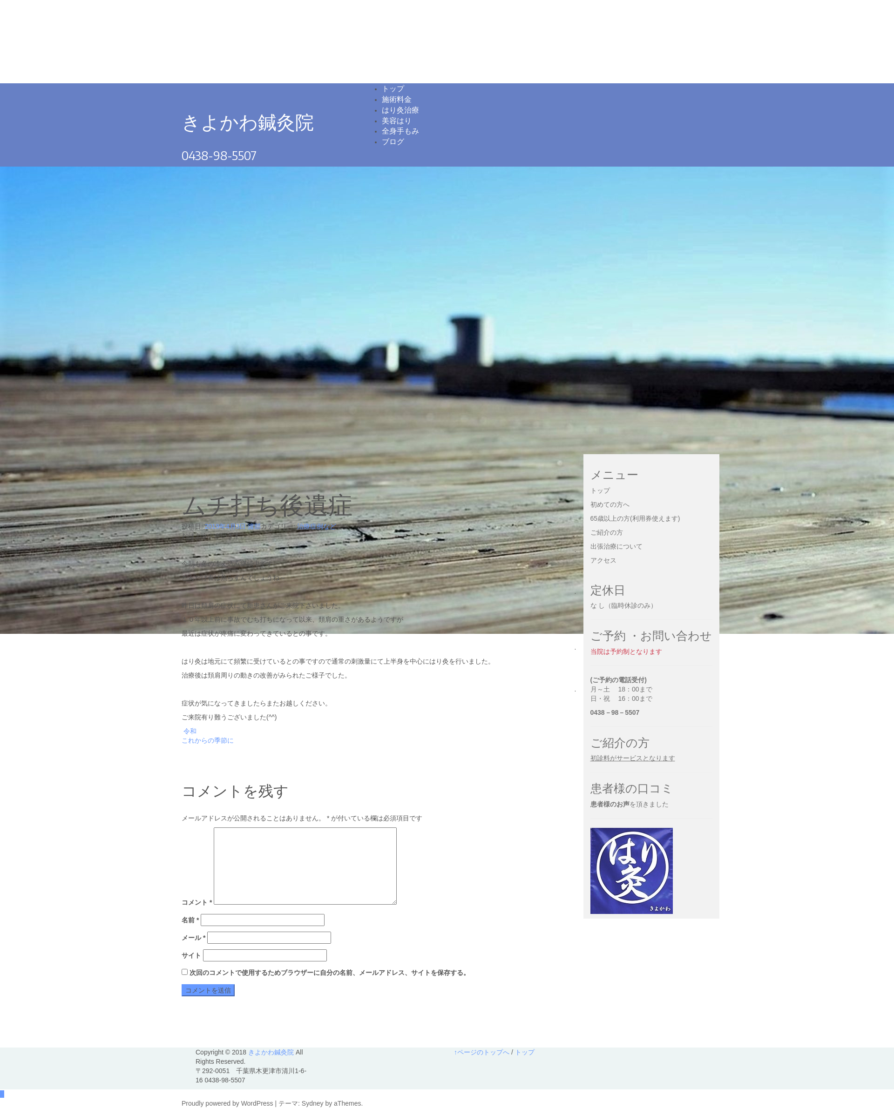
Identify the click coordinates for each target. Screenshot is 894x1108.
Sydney (313, 1103)
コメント (197, 902)
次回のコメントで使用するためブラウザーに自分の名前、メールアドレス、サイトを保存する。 (330, 972)
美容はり (397, 120)
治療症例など (316, 526)
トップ (393, 88)
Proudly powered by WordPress (227, 1103)
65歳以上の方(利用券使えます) (635, 518)
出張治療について (616, 546)
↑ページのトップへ (481, 1052)
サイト (191, 955)
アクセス (603, 560)
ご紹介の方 (606, 532)
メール (193, 937)
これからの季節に (208, 740)
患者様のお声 (610, 804)
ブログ (393, 141)
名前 (190, 920)
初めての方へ (610, 504)
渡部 (254, 526)
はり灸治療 (400, 109)
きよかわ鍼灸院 (248, 121)
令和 (189, 731)
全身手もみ (400, 130)
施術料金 (397, 99)
